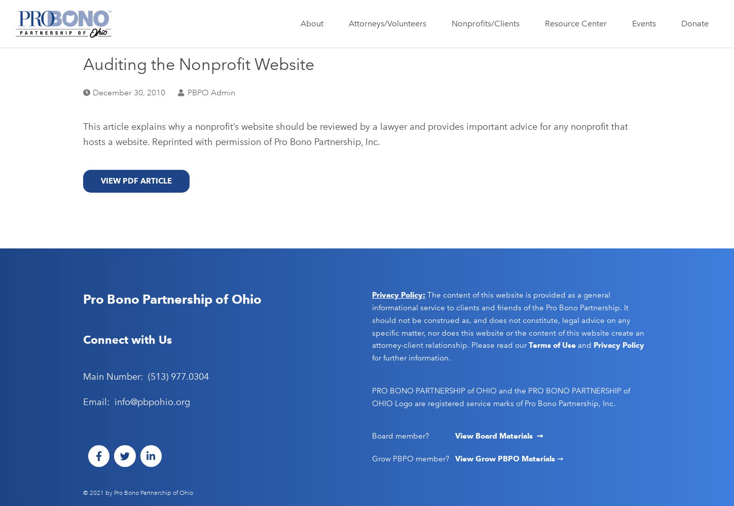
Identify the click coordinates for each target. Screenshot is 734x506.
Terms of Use (552, 345)
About (314, 24)
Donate (695, 23)
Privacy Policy (619, 345)
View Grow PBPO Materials (506, 458)
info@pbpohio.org (152, 402)
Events (646, 24)
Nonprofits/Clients (488, 24)
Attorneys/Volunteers (390, 24)
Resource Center (578, 24)
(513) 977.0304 (178, 376)
